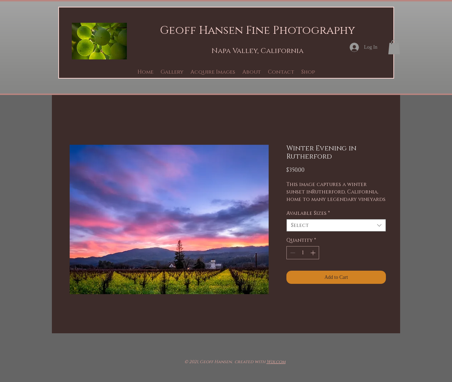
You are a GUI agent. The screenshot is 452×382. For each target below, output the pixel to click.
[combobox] (336, 225)
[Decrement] (291, 252)
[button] (172, 72)
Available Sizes (308, 213)
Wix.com (276, 362)
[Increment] (313, 252)
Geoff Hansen (201, 30)
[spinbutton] (302, 252)
